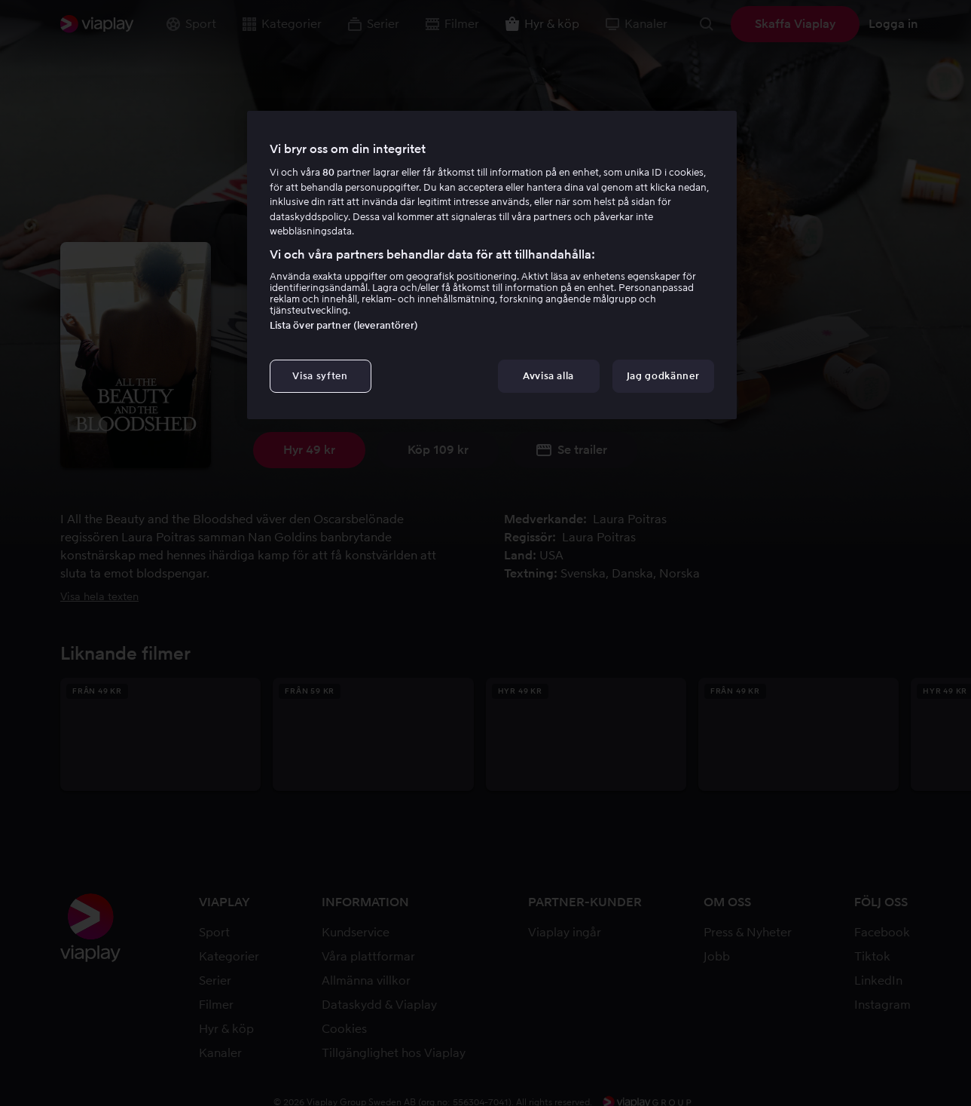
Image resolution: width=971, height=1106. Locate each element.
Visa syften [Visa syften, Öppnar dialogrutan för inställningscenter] (319, 375)
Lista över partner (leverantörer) (344, 325)
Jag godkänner (663, 375)
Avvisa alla (548, 375)
